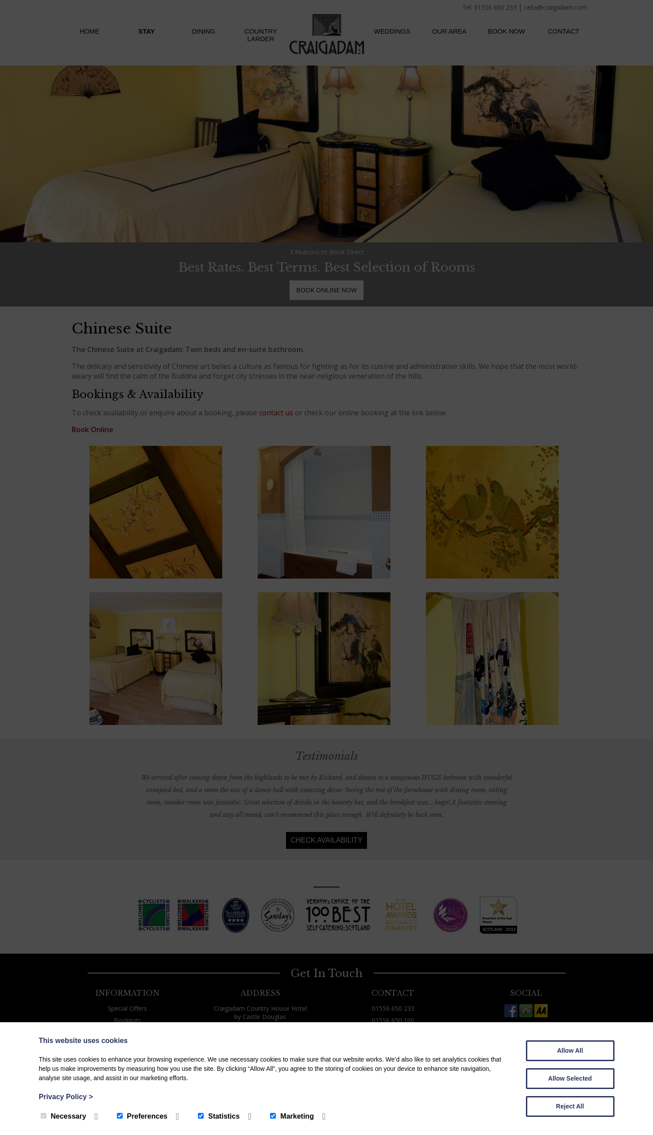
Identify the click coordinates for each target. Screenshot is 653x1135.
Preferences (142, 1116)
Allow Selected (570, 1078)
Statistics (219, 1116)
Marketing (292, 1116)
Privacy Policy (66, 1096)
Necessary (63, 1116)
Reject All (570, 1106)
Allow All (570, 1050)
